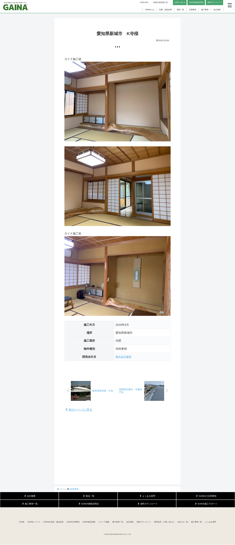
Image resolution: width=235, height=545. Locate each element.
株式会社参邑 (124, 356)
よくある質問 (213, 522)
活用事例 (192, 10)
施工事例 (204, 10)
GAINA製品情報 (88, 522)
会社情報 (216, 10)
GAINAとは (149, 10)
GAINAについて (31, 522)
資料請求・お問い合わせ (165, 522)
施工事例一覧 (117, 522)
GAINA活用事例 (71, 522)
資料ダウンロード (144, 522)
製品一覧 (180, 10)
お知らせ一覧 (184, 522)
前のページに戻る (78, 410)
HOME (19, 522)
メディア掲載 (103, 522)
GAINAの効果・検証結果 (52, 522)
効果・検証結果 (165, 10)
